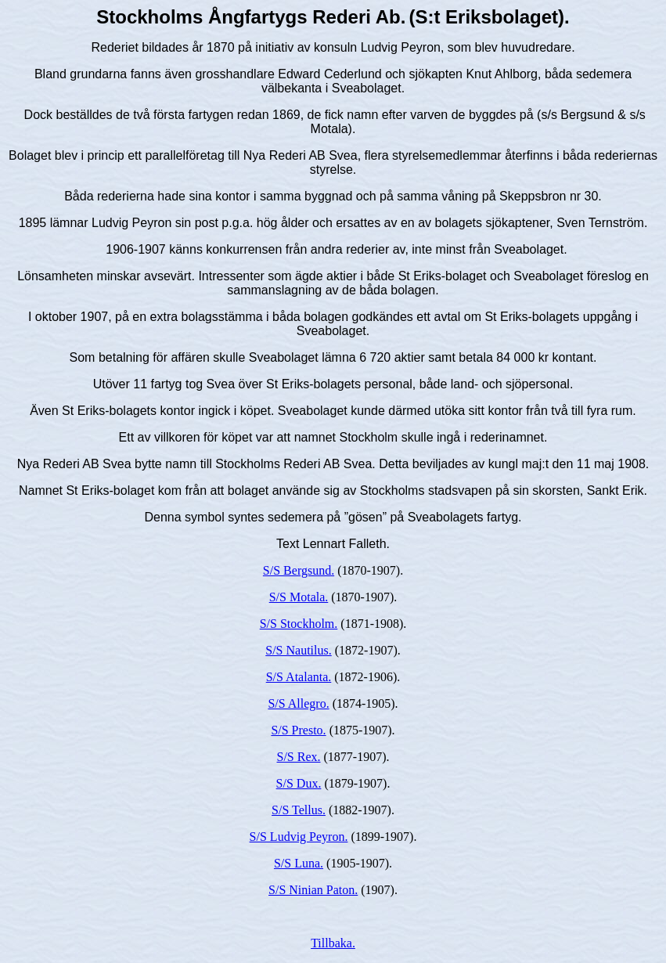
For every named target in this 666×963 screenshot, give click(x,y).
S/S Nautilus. (298, 650)
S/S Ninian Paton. (313, 889)
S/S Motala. (299, 597)
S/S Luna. (298, 863)
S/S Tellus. (299, 810)
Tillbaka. (333, 943)
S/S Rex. (299, 756)
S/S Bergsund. (298, 570)
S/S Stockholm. (299, 623)
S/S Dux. (299, 783)
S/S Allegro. (298, 703)
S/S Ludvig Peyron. (299, 836)
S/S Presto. (298, 730)
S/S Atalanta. (299, 676)
